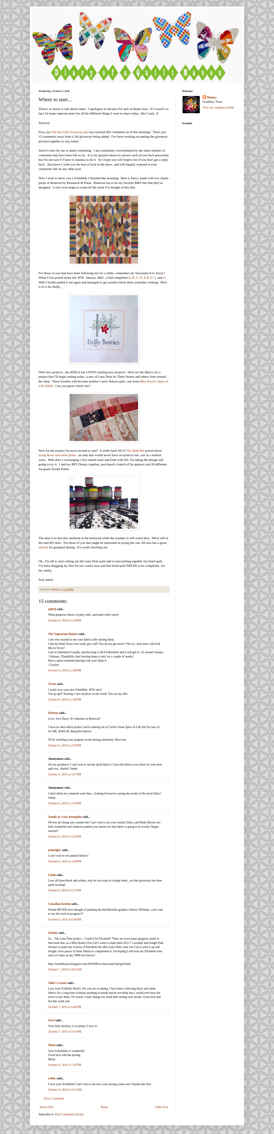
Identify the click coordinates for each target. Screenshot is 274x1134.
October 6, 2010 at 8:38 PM (64, 919)
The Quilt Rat (135, 450)
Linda (52, 875)
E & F (148, 277)
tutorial (43, 547)
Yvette (52, 684)
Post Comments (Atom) (69, 1114)
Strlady (53, 932)
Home (104, 1107)
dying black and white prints (57, 455)
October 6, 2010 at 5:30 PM (64, 861)
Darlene (53, 712)
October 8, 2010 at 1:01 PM (64, 1064)
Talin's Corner (57, 983)
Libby (52, 1078)
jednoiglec (54, 850)
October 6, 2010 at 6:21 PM (64, 890)
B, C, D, (137, 277)
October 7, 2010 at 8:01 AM (65, 969)
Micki (52, 1045)
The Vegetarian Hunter (63, 634)
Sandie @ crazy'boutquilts (65, 816)
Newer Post (47, 1107)
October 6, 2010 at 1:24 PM (64, 620)
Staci (51, 1020)
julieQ (52, 609)
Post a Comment (54, 1098)
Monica (212, 97)
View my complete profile (218, 107)
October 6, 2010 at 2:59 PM (64, 745)
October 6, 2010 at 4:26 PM (64, 836)
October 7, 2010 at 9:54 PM (64, 1031)
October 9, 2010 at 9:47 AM (65, 1089)
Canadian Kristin (59, 903)
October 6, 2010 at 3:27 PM (64, 774)
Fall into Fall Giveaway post (70, 132)
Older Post (161, 1107)
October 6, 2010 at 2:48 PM (64, 670)
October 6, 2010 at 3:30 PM (64, 803)
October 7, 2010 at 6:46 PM (64, 1007)
